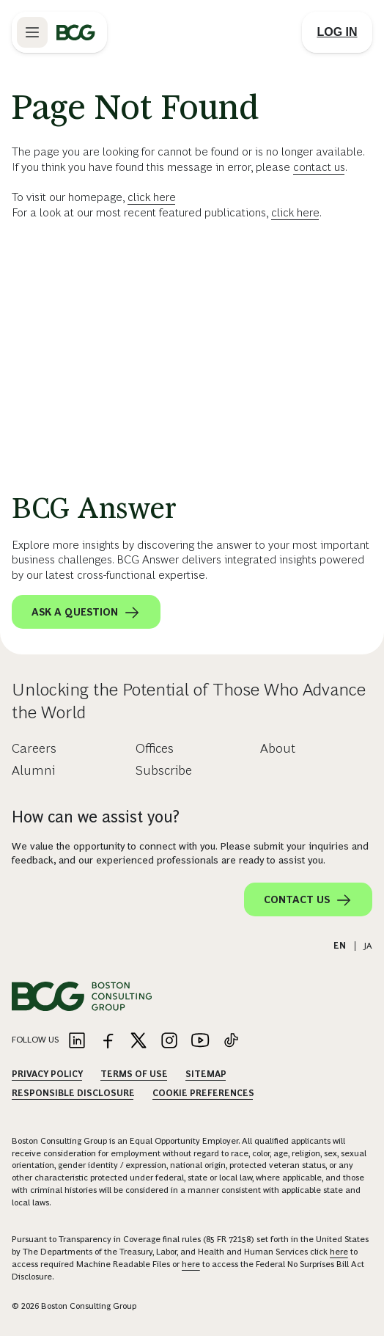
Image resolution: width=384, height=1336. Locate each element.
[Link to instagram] (169, 1041)
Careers (34, 748)
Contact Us (308, 900)
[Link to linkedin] (76, 1041)
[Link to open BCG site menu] (32, 32)
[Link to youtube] (200, 1041)
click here (152, 197)
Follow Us (35, 1039)
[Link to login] (337, 32)
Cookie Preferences (203, 1093)
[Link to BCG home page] (76, 32)
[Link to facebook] (107, 1041)
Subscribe (164, 770)
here (339, 1251)
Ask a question (86, 612)
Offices (155, 748)
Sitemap (205, 1074)
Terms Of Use (134, 1074)
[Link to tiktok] (230, 1041)
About (277, 748)
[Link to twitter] (138, 1041)
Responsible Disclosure (73, 1093)
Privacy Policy (47, 1074)
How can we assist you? (96, 817)
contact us (319, 167)
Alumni (33, 770)
